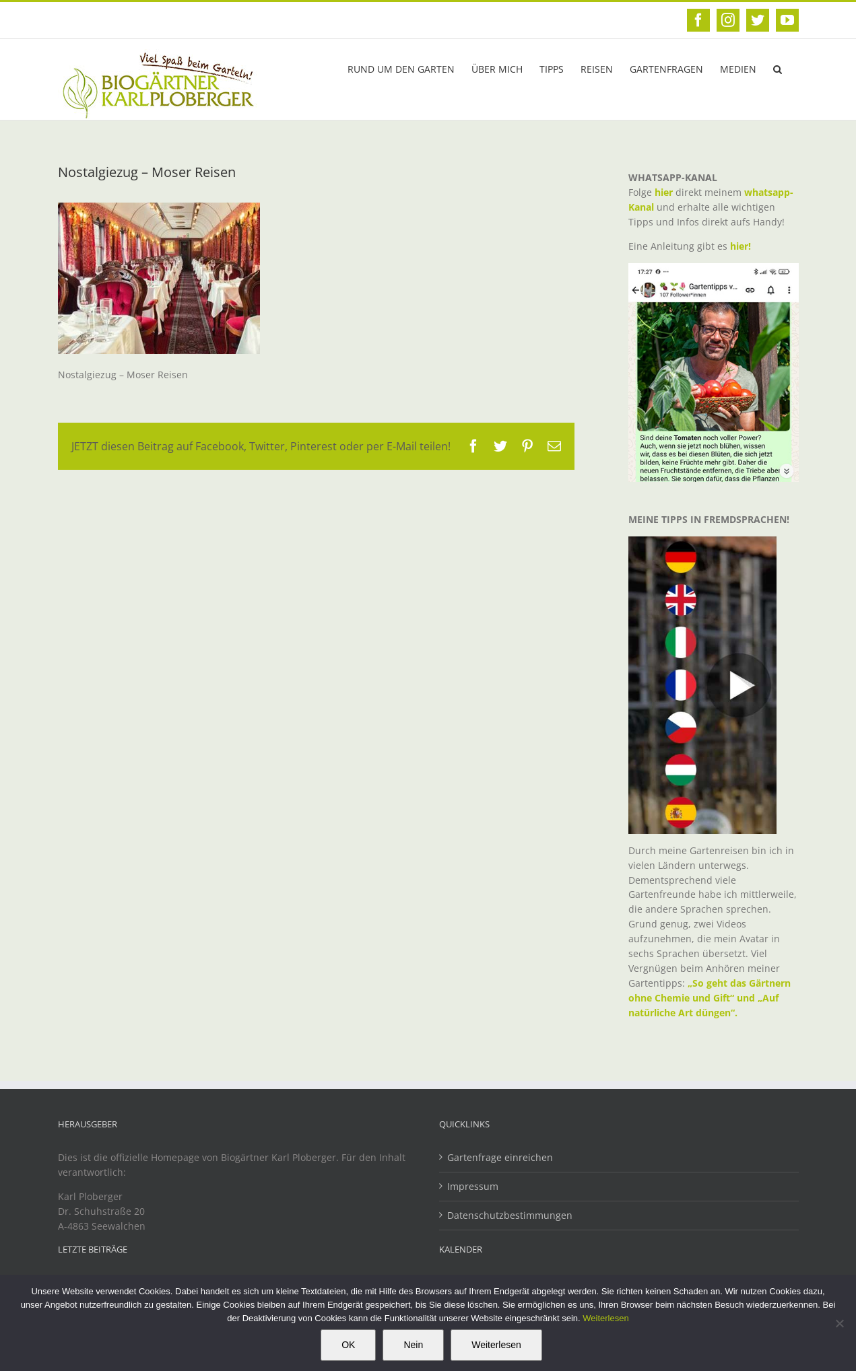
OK (348, 1344)
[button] (777, 68)
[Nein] (839, 1323)
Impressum (472, 1186)
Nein (413, 1344)
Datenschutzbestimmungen (509, 1215)
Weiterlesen (605, 1318)
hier (664, 192)
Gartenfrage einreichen (500, 1157)
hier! (742, 246)
